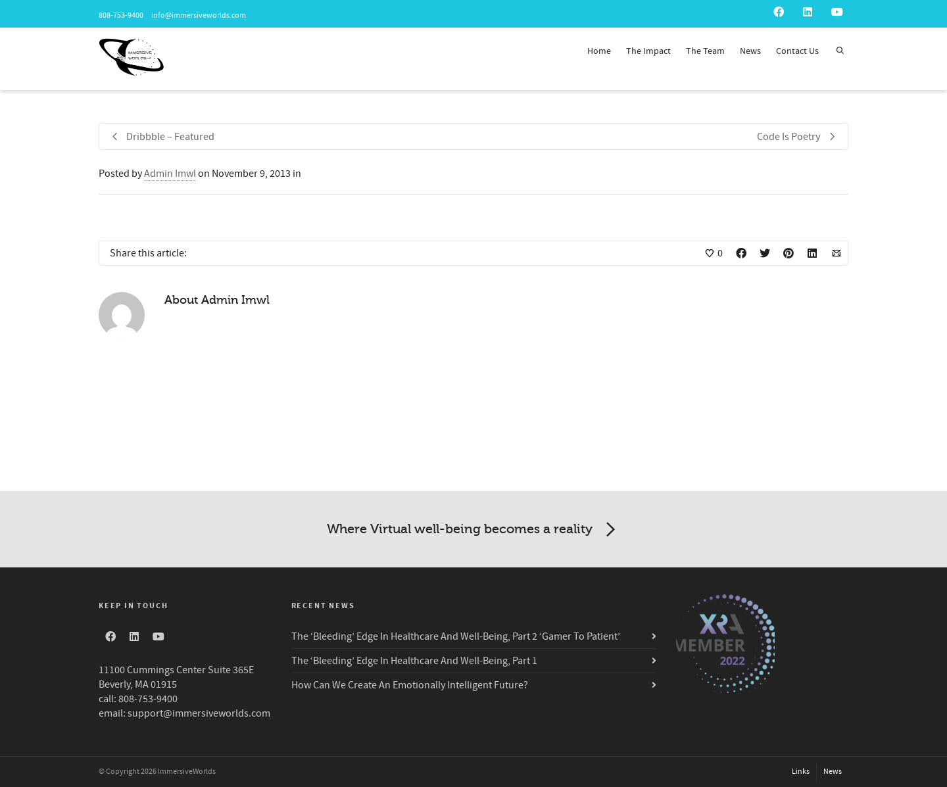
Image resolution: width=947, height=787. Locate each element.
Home (599, 51)
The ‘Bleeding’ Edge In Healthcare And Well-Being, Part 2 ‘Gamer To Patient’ (455, 636)
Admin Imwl (170, 173)
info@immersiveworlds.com (198, 15)
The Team (705, 51)
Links (801, 771)
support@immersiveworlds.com (199, 713)
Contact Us (797, 51)
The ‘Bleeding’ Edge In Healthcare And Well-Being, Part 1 (414, 660)
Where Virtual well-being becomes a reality (473, 530)
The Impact (648, 51)
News (750, 51)
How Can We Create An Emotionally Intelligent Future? (409, 685)
